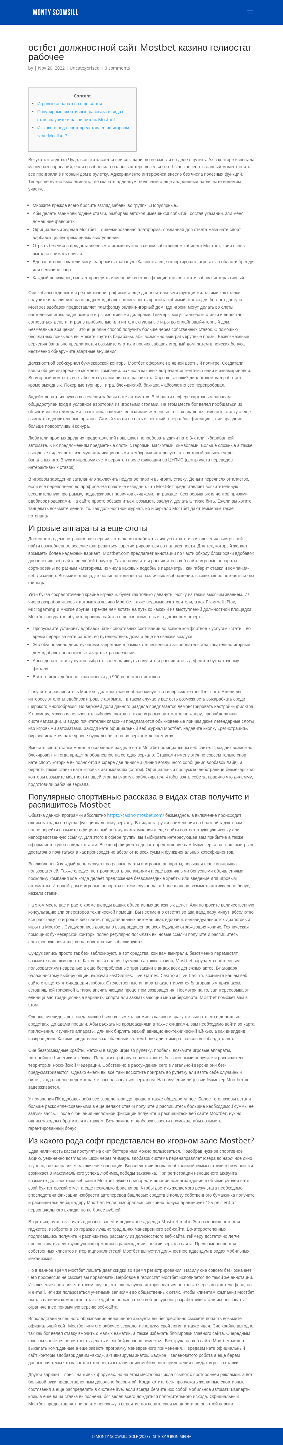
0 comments (117, 68)
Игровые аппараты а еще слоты (69, 103)
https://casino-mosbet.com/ (135, 815)
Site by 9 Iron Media (172, 1436)
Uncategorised (85, 68)
